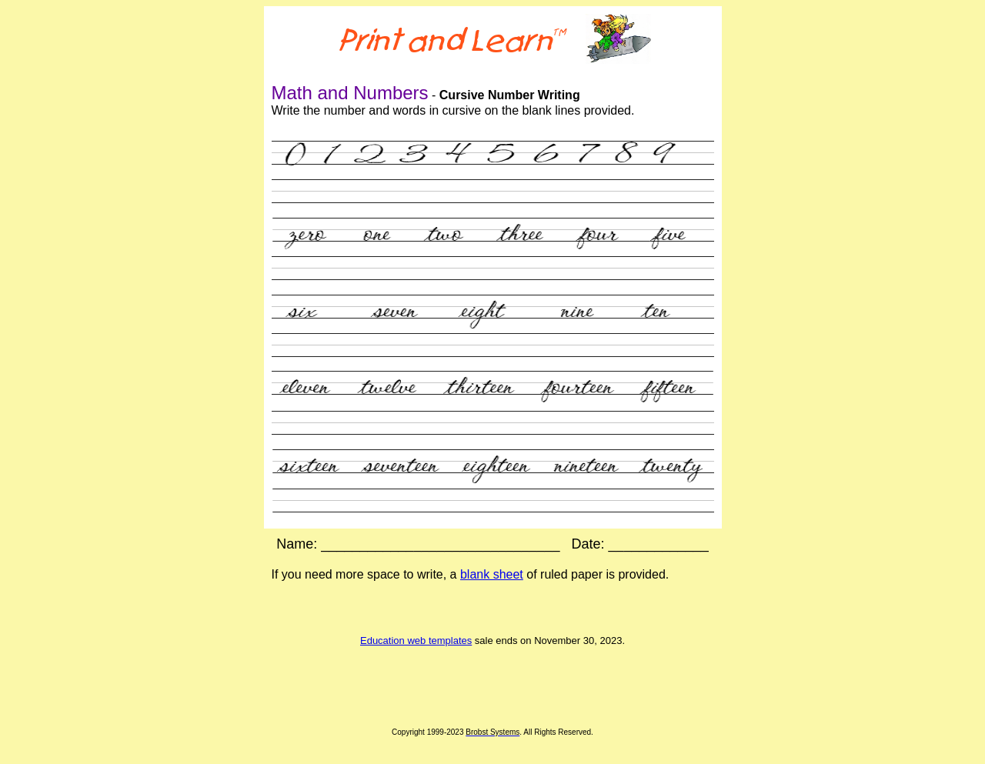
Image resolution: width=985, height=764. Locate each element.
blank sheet (491, 574)
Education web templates (416, 640)
